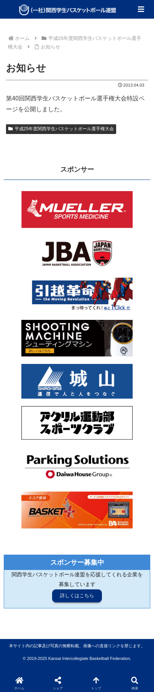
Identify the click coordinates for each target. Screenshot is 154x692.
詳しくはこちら (77, 595)
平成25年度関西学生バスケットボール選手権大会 (61, 128)
